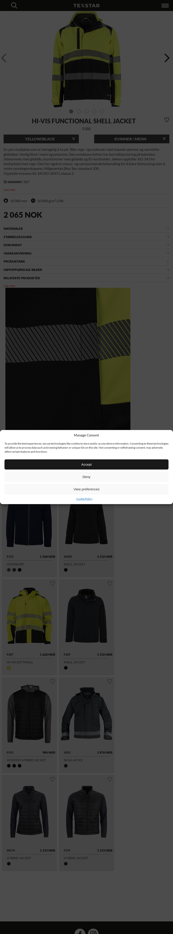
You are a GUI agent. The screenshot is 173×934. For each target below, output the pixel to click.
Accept (86, 464)
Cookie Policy (84, 498)
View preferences (86, 489)
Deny (86, 477)
